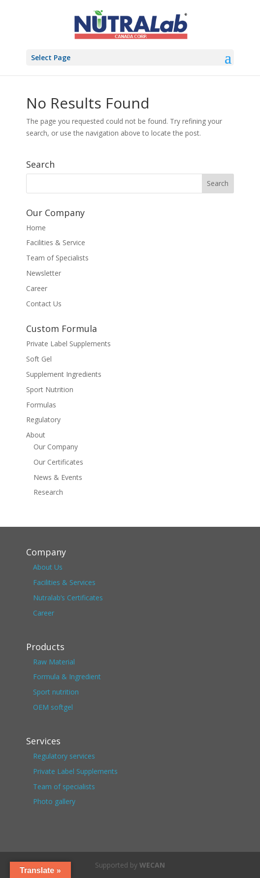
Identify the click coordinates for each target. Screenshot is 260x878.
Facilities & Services (64, 582)
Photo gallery (54, 801)
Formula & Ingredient (67, 676)
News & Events (57, 477)
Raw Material (54, 661)
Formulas (41, 404)
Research (48, 492)
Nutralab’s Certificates (68, 597)
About (35, 434)
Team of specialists (64, 786)
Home (36, 227)
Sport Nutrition (49, 389)
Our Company (55, 446)
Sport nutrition (56, 691)
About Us (48, 567)
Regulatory (43, 419)
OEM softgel (53, 707)
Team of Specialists (57, 257)
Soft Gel (39, 359)
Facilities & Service (55, 242)
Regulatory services (64, 756)
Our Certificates (58, 462)
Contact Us (44, 303)
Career (36, 288)
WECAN (152, 865)
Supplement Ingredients (63, 374)
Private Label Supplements (68, 343)
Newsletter (43, 273)
